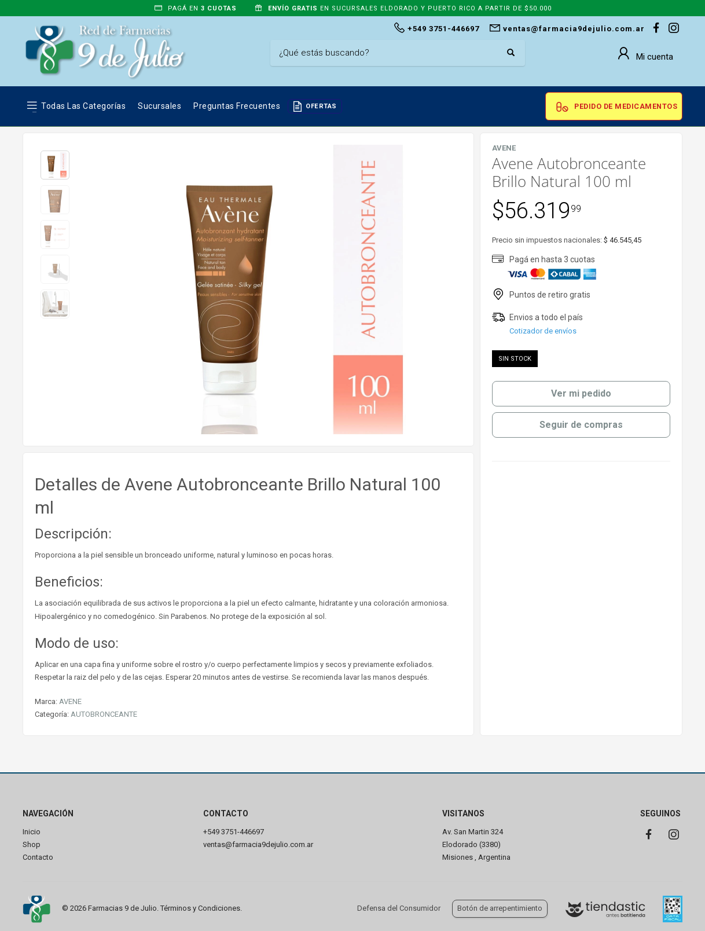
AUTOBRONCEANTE (104, 714)
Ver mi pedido (581, 393)
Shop (32, 844)
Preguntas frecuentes (236, 106)
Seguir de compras (581, 424)
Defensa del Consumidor (398, 908)
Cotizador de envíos (543, 331)
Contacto (38, 857)
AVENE (70, 701)
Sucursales (159, 106)
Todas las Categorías (83, 106)
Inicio (32, 831)
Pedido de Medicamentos (625, 106)
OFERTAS (321, 106)
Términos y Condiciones (200, 908)
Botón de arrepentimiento (499, 908)
